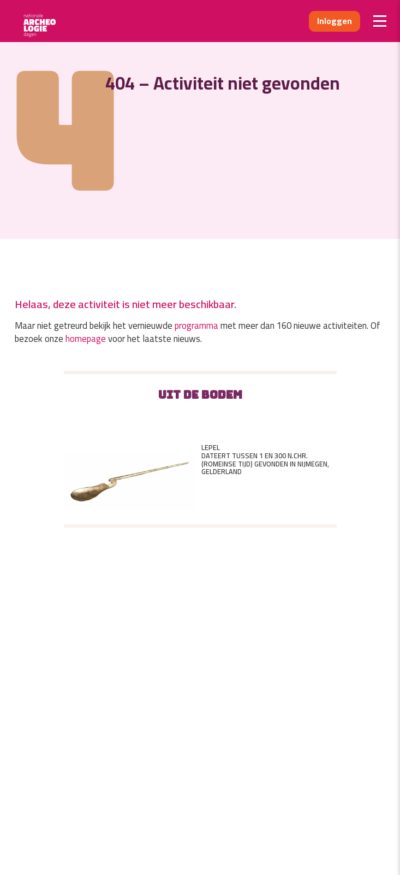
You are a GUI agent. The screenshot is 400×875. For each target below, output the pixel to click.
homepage (85, 338)
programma (196, 325)
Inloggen (334, 21)
